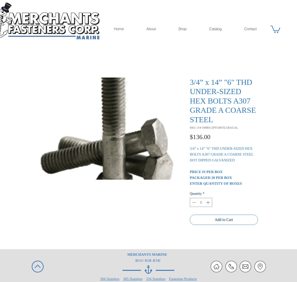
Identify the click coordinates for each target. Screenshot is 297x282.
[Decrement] (194, 202)
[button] (275, 29)
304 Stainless (110, 279)
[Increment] (208, 202)
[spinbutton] (201, 202)
